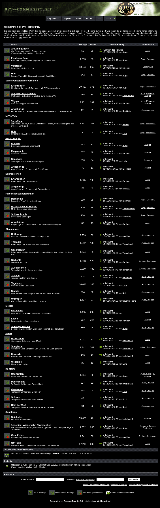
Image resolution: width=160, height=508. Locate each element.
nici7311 (126, 189)
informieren (145, 33)
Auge (125, 52)
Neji (124, 293)
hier (20, 37)
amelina (126, 236)
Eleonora (151, 59)
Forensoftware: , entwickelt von (80, 501)
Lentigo (142, 347)
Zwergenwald (129, 208)
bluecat (126, 68)
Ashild (126, 124)
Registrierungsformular (103, 33)
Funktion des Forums (113, 50)
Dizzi (125, 399)
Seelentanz (148, 67)
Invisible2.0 (128, 341)
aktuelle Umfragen (119, 484)
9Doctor (42, 467)
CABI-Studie (128, 95)
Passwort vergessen (85, 479)
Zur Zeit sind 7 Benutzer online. (19, 450)
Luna (125, 133)
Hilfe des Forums (87, 31)
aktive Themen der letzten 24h (96, 484)
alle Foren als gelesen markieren (143, 484)
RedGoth (127, 111)
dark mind (127, 270)
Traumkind (128, 244)
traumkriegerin (129, 301)
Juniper (147, 95)
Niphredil (127, 201)
